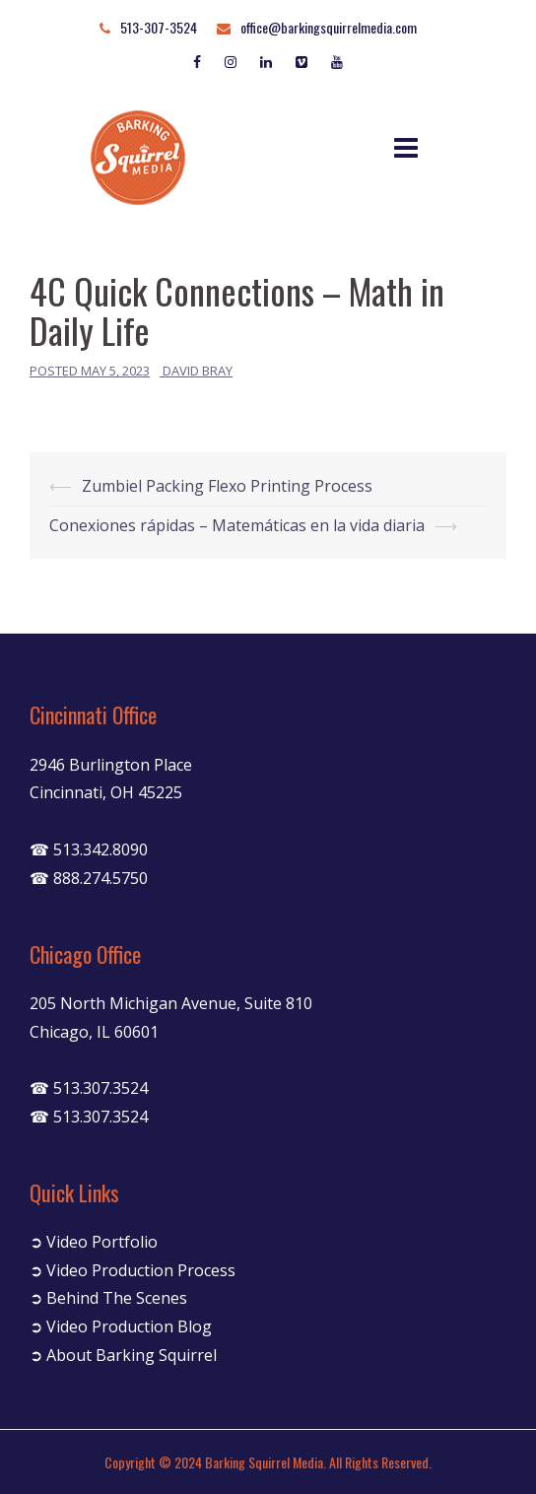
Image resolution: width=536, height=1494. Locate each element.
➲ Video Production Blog (121, 1326)
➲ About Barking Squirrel (123, 1355)
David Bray (198, 370)
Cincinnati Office (93, 714)
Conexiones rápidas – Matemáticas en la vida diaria (237, 525)
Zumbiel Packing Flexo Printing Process (227, 486)
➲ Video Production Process (132, 1270)
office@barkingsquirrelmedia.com (328, 27)
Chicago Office (85, 954)
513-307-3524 (158, 27)
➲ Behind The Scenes (108, 1298)
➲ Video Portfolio (94, 1242)
